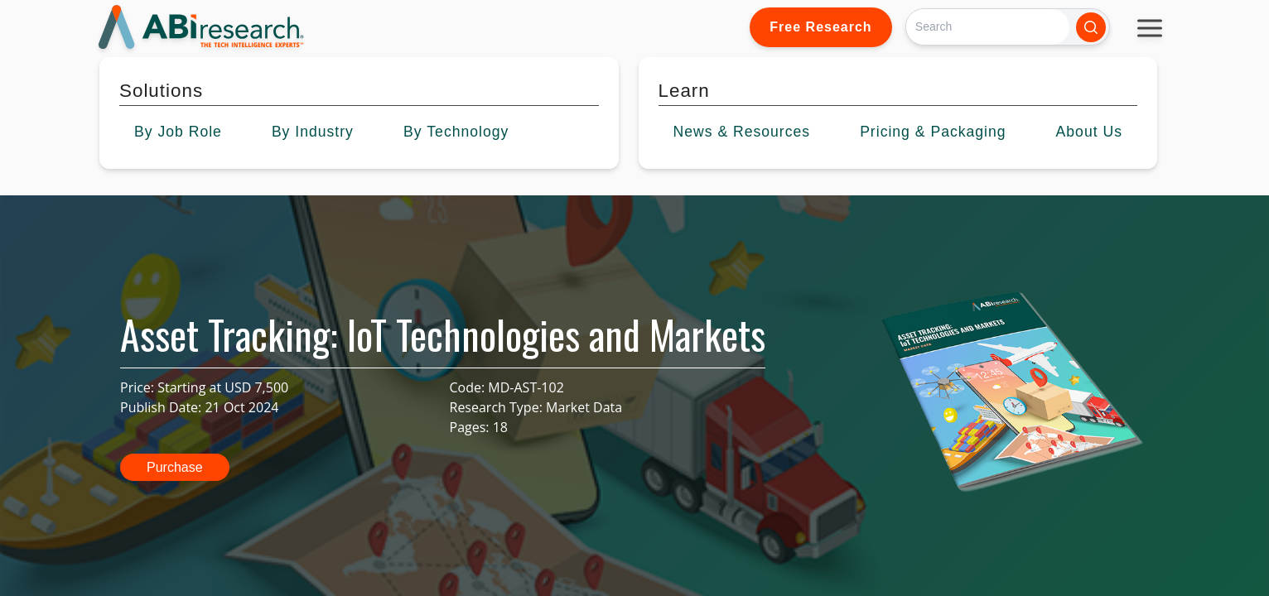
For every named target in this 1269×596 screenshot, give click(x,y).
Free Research (820, 27)
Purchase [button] (175, 467)
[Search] (987, 27)
